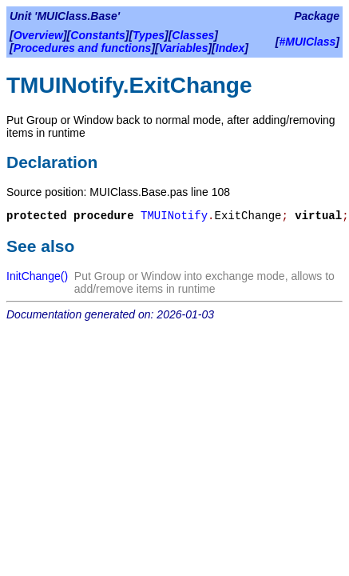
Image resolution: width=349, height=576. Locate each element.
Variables (183, 48)
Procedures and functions (83, 48)
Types (149, 35)
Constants (97, 35)
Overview (38, 35)
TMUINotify (174, 216)
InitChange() (37, 276)
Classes (193, 35)
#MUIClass (308, 41)
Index (230, 48)
